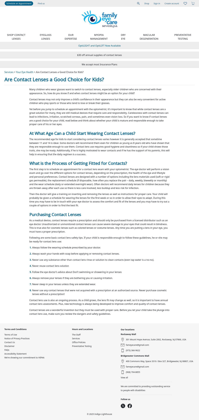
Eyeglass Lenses (45, 36)
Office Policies (79, 342)
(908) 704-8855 (133, 372)
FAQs (6, 350)
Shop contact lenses (16, 36)
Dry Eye (123, 36)
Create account (172, 3)
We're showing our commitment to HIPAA (24, 357)
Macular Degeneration (149, 36)
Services (8, 72)
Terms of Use (10, 334)
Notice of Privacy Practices (17, 338)
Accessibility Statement (15, 353)
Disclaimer (9, 346)
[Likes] (185, 3)
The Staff (76, 334)
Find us (41, 3)
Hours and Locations (82, 329)
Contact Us (9, 342)
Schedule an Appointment (18, 3)
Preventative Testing (182, 36)
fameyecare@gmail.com (137, 345)
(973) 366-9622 (133, 350)
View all (124, 377)
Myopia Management (99, 36)
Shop (146, 3)
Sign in (157, 3)
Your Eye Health (24, 72)
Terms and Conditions (15, 329)
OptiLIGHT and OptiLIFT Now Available (99, 45)
